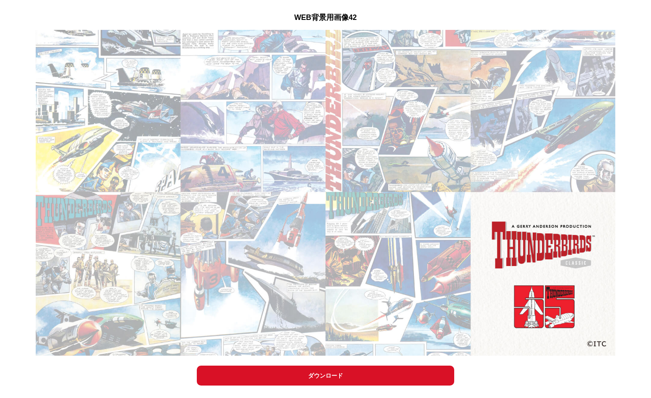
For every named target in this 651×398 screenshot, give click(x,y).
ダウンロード (325, 375)
